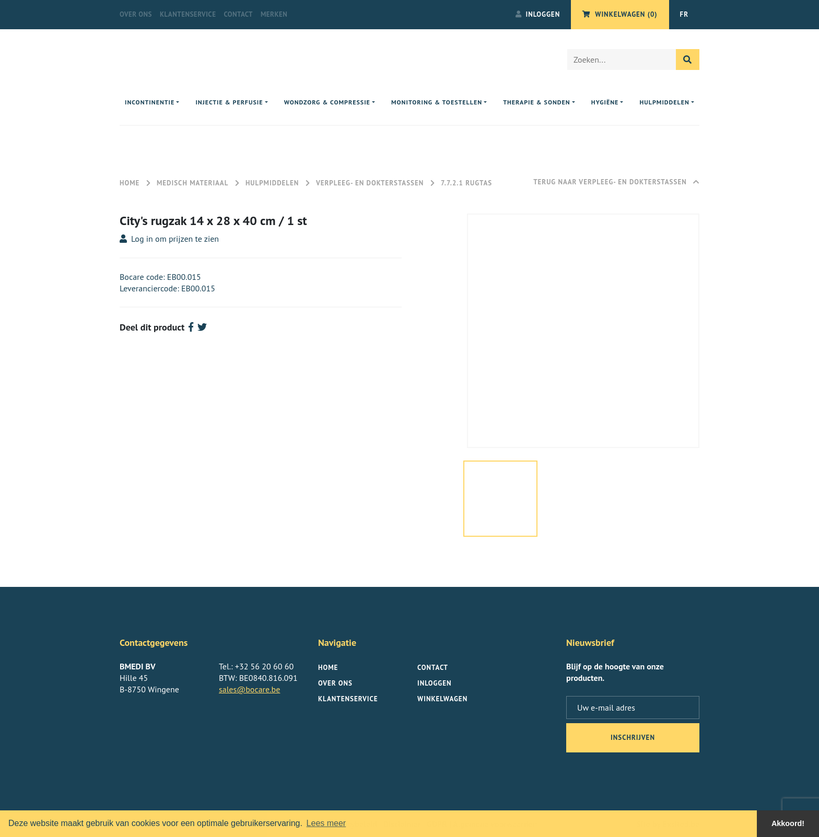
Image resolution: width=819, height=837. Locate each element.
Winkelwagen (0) (619, 14)
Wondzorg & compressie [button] (327, 102)
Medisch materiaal (192, 183)
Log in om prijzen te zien (169, 238)
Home (129, 183)
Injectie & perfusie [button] (229, 102)
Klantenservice (188, 14)
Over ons (136, 14)
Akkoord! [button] (787, 823)
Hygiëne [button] (604, 102)
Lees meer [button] (326, 823)
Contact (238, 14)
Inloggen (538, 14)
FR (684, 14)
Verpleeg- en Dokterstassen (370, 183)
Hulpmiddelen (273, 183)
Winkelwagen (442, 698)
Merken (274, 14)
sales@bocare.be (249, 689)
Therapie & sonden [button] (536, 102)
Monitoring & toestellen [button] (436, 102)
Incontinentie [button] (149, 102)
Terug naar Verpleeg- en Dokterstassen (616, 182)
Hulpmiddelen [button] (664, 102)
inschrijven (633, 737)
